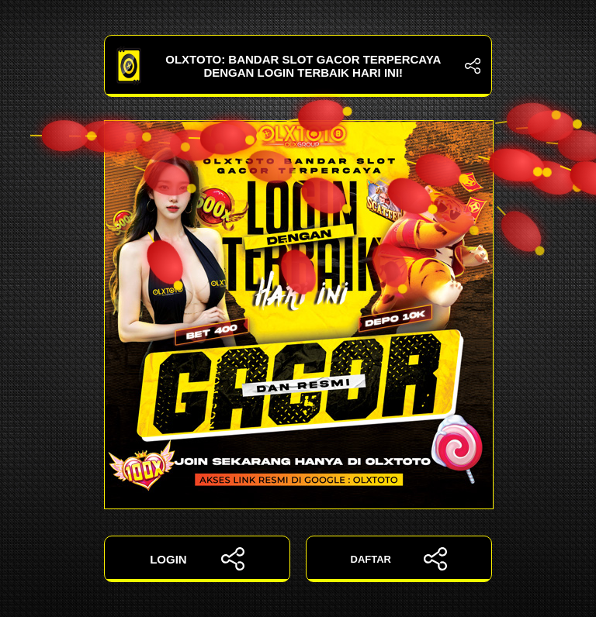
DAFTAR (399, 558)
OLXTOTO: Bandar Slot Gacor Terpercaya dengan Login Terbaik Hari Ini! (298, 66)
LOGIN (197, 558)
